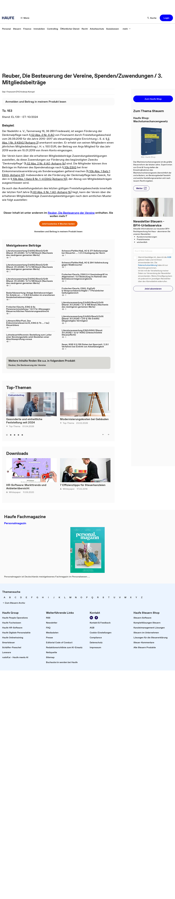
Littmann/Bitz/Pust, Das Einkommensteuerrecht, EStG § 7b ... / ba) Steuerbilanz (27, 323)
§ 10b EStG (69, 167)
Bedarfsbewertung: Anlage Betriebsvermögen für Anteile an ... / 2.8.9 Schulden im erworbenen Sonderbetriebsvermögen (30, 295)
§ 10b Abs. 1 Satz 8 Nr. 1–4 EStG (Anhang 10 (38, 179)
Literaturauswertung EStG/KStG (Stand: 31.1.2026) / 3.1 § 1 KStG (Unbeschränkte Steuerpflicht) (82, 332)
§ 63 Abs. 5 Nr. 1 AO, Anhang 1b (51, 192)
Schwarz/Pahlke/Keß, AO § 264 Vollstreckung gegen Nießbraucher (85, 263)
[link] (6, 29)
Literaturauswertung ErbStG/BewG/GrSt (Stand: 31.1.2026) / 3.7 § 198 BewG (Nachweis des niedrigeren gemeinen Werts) (29, 253)
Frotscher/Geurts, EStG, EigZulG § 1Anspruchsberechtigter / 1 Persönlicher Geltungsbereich (83, 290)
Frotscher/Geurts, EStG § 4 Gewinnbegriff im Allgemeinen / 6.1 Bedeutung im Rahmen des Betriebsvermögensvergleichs (85, 276)
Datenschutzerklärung (147, 265)
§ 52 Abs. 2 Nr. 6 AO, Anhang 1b (45, 163)
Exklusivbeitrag (16, 395)
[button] (25, 17)
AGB (169, 257)
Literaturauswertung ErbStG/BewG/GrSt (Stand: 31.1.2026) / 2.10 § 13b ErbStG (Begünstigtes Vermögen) (82, 318)
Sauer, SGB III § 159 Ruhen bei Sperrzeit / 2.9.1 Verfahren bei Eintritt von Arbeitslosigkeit (85, 345)
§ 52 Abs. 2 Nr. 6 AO (41, 135)
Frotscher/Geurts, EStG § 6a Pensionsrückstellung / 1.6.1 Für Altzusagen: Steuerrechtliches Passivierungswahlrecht (28, 309)
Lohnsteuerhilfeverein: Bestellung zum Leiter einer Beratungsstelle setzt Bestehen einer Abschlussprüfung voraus (29, 337)
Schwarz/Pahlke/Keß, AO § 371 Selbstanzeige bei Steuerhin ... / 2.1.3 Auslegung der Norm (85, 252)
